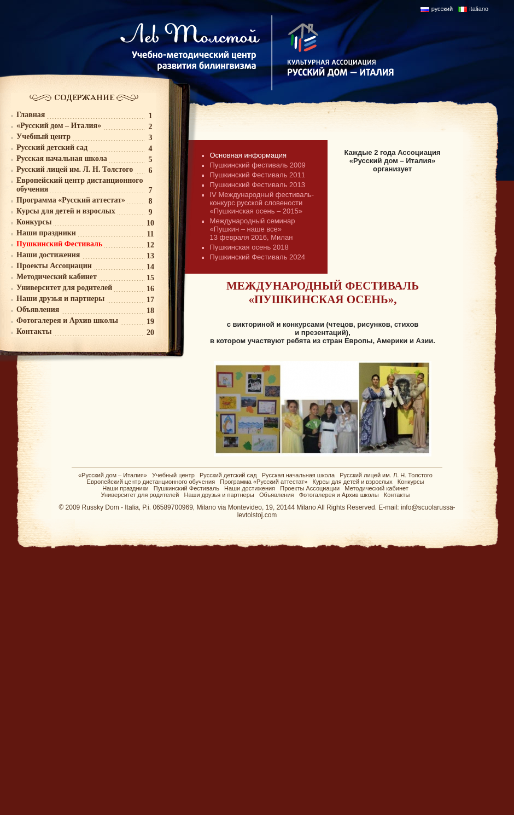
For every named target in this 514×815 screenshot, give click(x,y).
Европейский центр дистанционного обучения (151, 481)
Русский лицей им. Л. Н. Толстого (386, 475)
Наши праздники (125, 488)
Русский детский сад (228, 475)
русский (442, 8)
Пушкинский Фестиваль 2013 (257, 185)
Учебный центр (173, 475)
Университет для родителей (140, 495)
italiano (478, 8)
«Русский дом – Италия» (112, 475)
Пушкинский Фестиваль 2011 (257, 175)
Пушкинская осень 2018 (249, 247)
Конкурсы (411, 481)
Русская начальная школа (298, 475)
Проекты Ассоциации (310, 488)
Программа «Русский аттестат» (263, 481)
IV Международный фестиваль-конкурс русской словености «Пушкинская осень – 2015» (262, 202)
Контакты (397, 495)
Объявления (276, 495)
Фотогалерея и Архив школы (339, 495)
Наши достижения (249, 488)
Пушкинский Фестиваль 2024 (257, 257)
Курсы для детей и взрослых (353, 481)
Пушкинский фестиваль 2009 (258, 165)
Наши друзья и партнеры (219, 495)
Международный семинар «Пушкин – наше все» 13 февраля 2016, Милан (252, 229)
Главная (30, 115)
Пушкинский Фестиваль (186, 488)
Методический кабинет (376, 488)
